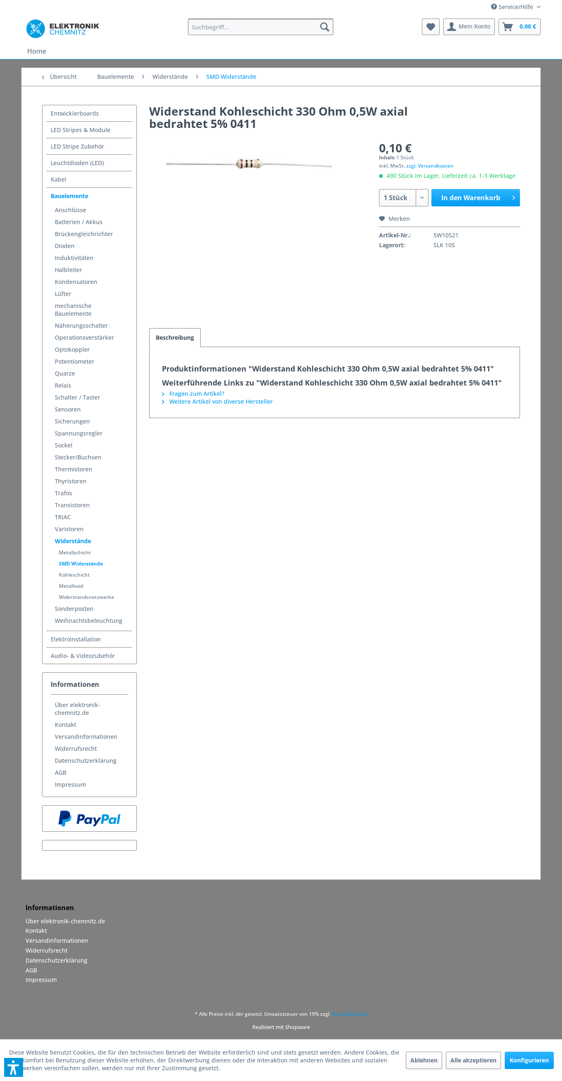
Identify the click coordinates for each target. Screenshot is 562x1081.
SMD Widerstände (81, 563)
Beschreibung (175, 337)
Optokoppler (72, 349)
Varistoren (69, 529)
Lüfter (63, 294)
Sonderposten (74, 609)
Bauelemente (69, 196)
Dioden (65, 246)
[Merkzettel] (431, 27)
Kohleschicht (74, 574)
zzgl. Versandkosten (430, 165)
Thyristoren (71, 481)
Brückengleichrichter (84, 234)
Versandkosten (350, 1013)
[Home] (36, 51)
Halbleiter (68, 270)
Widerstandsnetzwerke (86, 597)
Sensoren (68, 409)
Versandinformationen (86, 736)
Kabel (58, 179)
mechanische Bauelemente (73, 309)
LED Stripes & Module (80, 130)
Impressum (70, 784)
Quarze (65, 373)
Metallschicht (75, 552)
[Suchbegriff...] (260, 27)
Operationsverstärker (84, 337)
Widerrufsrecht (76, 748)
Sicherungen (72, 421)
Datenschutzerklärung (86, 760)
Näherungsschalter (81, 325)
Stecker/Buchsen (78, 457)
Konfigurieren (529, 1060)
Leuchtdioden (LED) (77, 163)
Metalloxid (71, 585)
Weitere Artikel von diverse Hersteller (217, 401)
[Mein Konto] (469, 27)
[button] (13, 1067)
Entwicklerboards (75, 113)
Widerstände (73, 541)
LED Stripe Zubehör (77, 146)
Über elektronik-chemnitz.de (77, 709)
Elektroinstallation (76, 639)
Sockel (64, 445)
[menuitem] (260, 27)
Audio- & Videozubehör (83, 656)
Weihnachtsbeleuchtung (88, 620)
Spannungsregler (79, 433)
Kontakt (65, 725)
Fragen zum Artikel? (193, 393)
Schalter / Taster (77, 397)
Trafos (63, 493)
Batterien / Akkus (79, 222)
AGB (60, 772)
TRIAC (63, 517)
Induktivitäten (74, 258)
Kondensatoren (76, 282)
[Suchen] (324, 27)
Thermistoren (73, 469)
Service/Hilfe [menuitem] (513, 7)
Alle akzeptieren (473, 1060)
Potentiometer (74, 361)
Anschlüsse (70, 210)
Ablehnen (424, 1060)
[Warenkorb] (520, 27)
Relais (63, 385)
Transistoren (72, 505)
